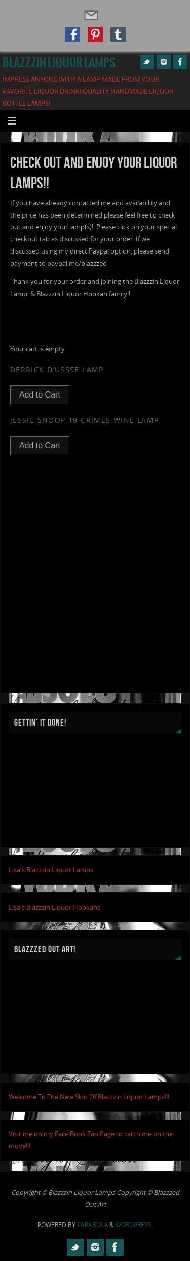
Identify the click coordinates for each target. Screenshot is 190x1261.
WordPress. (134, 1224)
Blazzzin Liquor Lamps (59, 63)
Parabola (92, 1224)
